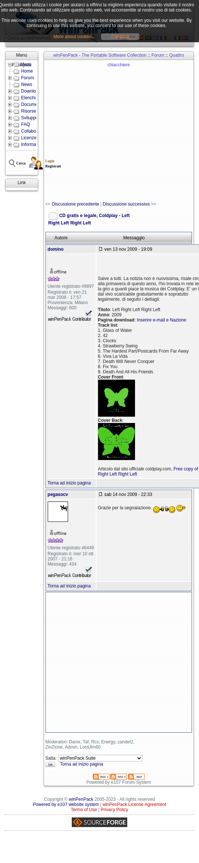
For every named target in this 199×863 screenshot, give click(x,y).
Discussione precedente (75, 204)
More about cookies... (75, 36)
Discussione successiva (126, 204)
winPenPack (81, 799)
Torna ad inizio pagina (69, 483)
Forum (157, 55)
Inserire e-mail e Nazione (161, 320)
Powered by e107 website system (66, 804)
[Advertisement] (81, 130)
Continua (120, 36)
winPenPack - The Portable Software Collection (99, 55)
